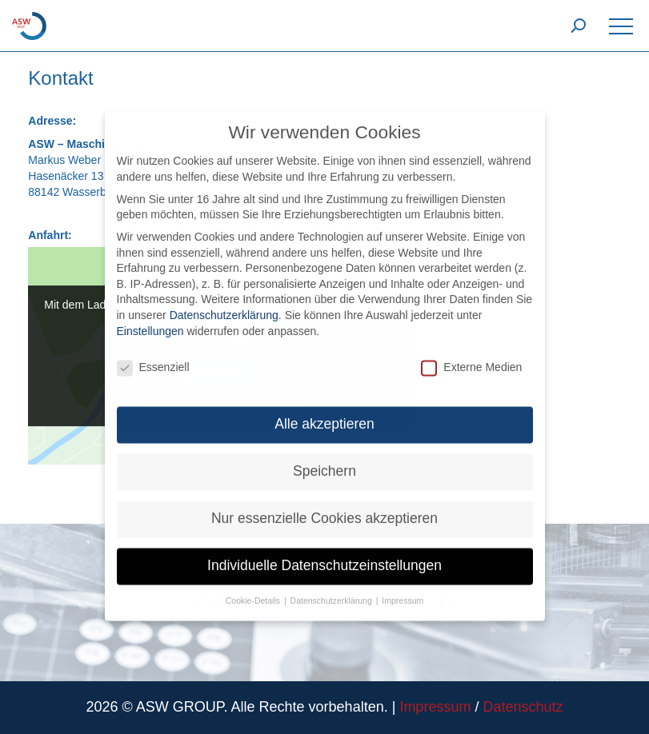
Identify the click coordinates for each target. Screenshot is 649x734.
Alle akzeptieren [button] (324, 413)
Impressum (435, 707)
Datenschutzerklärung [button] (332, 590)
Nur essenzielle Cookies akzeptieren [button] (324, 508)
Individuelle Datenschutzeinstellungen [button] (324, 555)
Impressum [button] (402, 590)
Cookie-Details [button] (254, 590)
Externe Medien (471, 357)
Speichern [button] (324, 461)
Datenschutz (523, 707)
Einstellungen (150, 319)
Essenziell (153, 357)
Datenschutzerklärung (224, 303)
